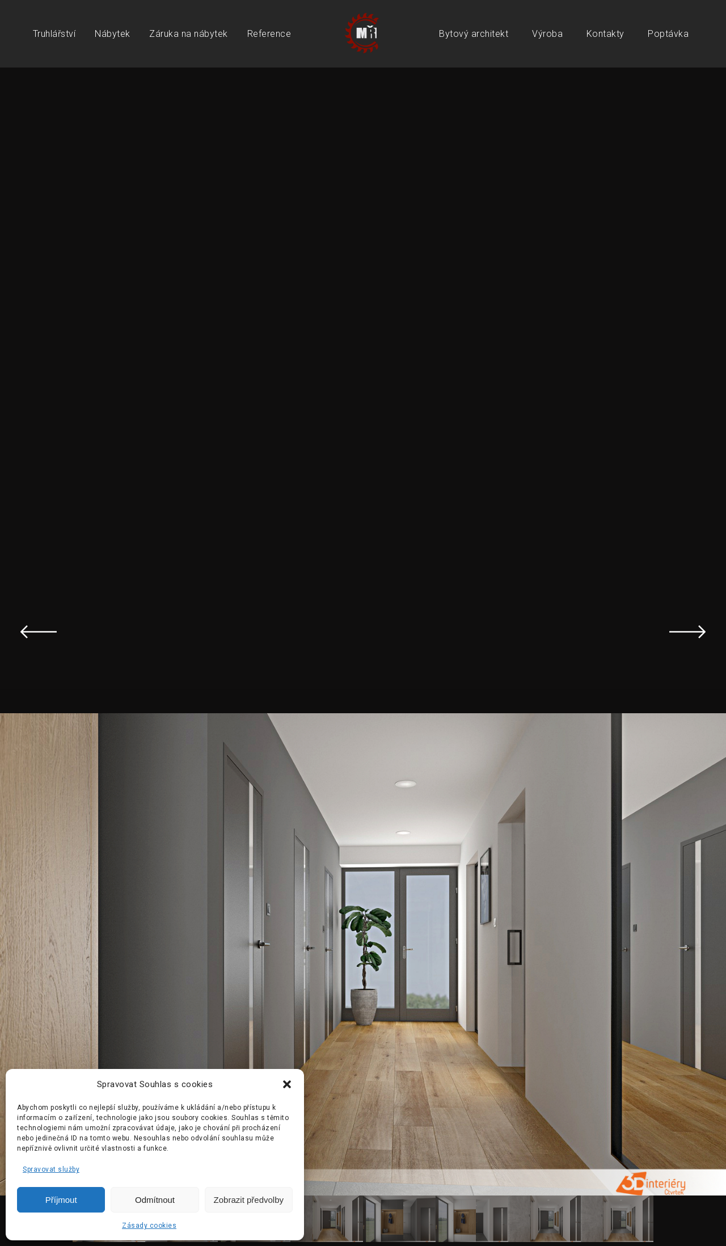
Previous (38, 631)
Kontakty (605, 33)
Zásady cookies (149, 1226)
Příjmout (61, 1200)
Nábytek (112, 33)
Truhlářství (54, 33)
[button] (287, 1084)
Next (687, 631)
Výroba (547, 33)
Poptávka (668, 33)
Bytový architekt (473, 33)
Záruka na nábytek (188, 33)
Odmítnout (155, 1200)
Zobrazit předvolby (249, 1200)
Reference (269, 33)
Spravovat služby (51, 1169)
